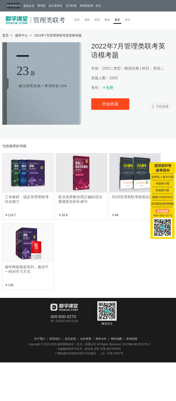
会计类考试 (55, 5)
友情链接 (131, 338)
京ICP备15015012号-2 (136, 344)
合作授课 (85, 338)
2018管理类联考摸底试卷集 (134, 197)
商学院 (41, 5)
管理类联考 (13, 5)
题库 (118, 19)
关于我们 (39, 338)
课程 (87, 19)
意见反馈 (70, 338)
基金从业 (28, 5)
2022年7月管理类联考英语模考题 (58, 35)
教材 (107, 19)
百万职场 (71, 5)
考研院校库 (86, 5)
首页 (77, 19)
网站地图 (116, 338)
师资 (97, 19)
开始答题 (110, 104)
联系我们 (55, 338)
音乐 (98, 5)
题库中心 (21, 35)
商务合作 (101, 338)
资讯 (127, 19)
